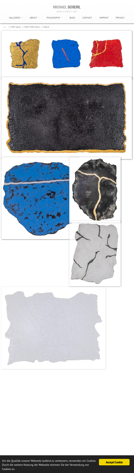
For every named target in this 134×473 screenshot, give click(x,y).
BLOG (72, 17)
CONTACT (87, 17)
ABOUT (33, 17)
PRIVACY (120, 17)
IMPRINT (103, 17)
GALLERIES (14, 17)
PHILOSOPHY (53, 17)
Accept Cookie (114, 462)
